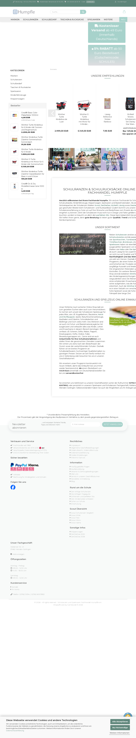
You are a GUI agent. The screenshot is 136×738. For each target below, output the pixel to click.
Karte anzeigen (18, 554)
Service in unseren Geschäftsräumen (85, 476)
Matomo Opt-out (78, 457)
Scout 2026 (75, 515)
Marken (15, 19)
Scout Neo (75, 518)
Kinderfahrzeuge (18, 95)
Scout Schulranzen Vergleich (82, 513)
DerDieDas (105, 205)
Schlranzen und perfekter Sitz (82, 496)
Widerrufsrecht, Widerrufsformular (84, 450)
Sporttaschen (119, 239)
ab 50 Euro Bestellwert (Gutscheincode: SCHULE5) (106, 55)
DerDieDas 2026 (78, 536)
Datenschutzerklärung (15, 731)
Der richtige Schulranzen (81, 491)
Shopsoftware (58, 605)
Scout (97, 205)
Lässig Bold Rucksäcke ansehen (86, 159)
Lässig (122, 205)
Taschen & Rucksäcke (72, 19)
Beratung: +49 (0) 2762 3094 (24, 2)
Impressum (75, 445)
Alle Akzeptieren (120, 722)
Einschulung (76, 504)
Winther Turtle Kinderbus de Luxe (61, 118)
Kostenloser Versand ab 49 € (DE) (50, 2)
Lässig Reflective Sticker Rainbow (107, 118)
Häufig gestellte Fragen (80, 467)
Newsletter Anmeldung (80, 479)
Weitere (108, 19)
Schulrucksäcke (116, 237)
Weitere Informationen (119, 733)
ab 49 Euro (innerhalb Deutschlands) (106, 32)
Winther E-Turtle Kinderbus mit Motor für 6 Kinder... (84, 119)
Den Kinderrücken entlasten (82, 499)
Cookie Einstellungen (79, 455)
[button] (124, 12)
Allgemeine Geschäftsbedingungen (85, 448)
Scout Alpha (76, 523)
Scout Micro (76, 520)
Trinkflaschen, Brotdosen (120, 242)
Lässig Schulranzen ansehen (113, 161)
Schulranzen (30, 19)
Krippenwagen (17, 99)
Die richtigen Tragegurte (80, 494)
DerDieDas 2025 (78, 534)
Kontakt (15, 587)
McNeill (114, 205)
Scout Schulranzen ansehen (60, 161)
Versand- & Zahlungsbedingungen (84, 471)
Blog (73, 481)
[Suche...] (83, 12)
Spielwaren (93, 19)
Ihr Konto (15, 589)
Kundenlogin (121, 2)
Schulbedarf (49, 19)
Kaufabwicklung (77, 469)
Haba (122, 249)
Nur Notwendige (120, 728)
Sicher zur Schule (78, 501)
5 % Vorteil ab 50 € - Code (80, 2)
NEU (123, 19)
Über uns (74, 474)
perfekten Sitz (102, 215)
